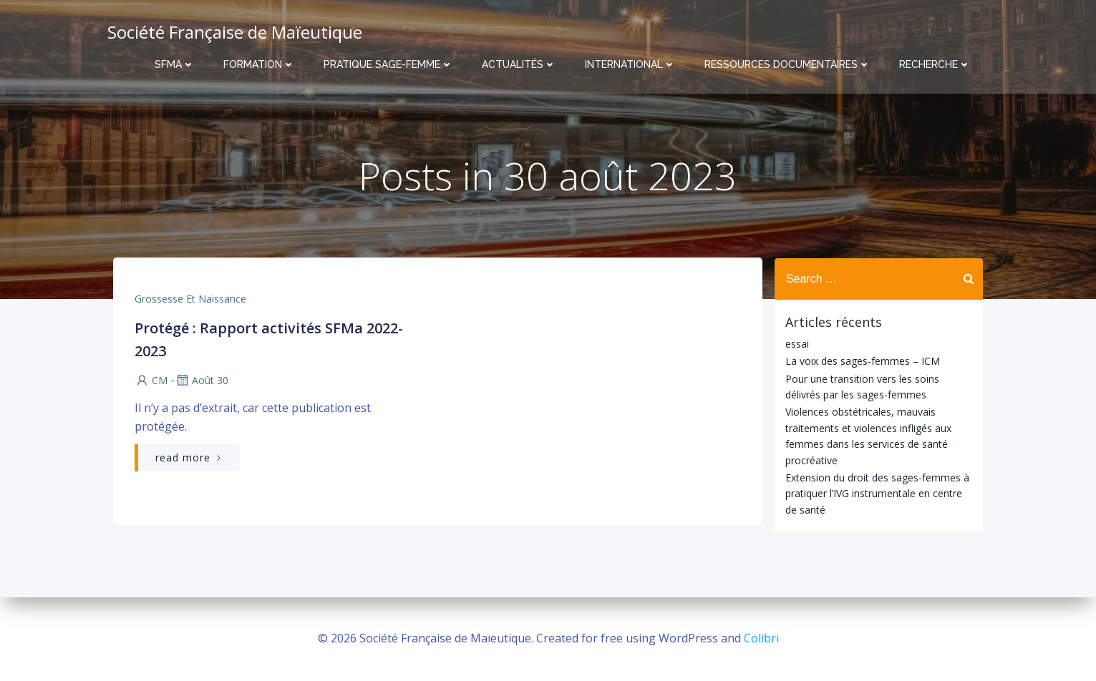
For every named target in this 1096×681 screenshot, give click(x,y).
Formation (259, 64)
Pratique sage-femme (388, 64)
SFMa (175, 64)
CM (151, 381)
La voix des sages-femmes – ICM (862, 361)
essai (797, 344)
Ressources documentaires (787, 64)
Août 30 (201, 381)
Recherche (935, 64)
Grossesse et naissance (190, 299)
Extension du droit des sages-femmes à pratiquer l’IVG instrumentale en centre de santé (877, 493)
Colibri (761, 638)
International (630, 64)
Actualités (519, 64)
